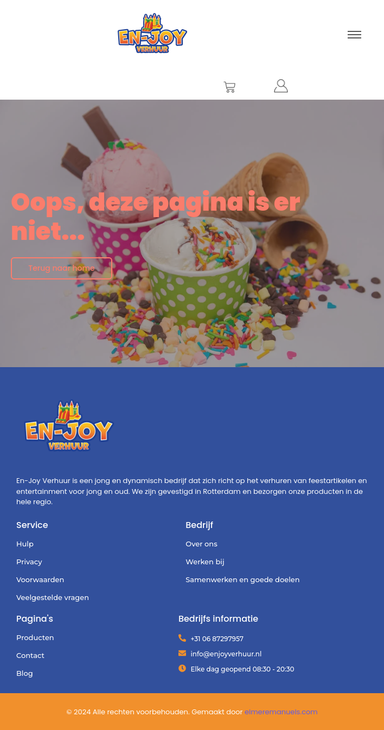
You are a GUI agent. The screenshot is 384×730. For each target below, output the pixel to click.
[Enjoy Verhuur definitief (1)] (69, 427)
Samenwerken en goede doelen (242, 579)
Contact (30, 655)
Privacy (29, 561)
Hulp (25, 543)
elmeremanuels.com (281, 712)
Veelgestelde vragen (52, 597)
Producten (35, 637)
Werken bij (204, 561)
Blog (24, 673)
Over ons (201, 543)
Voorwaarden (40, 579)
